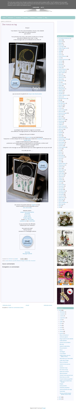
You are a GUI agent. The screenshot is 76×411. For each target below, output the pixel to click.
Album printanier (63, 373)
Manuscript (61, 111)
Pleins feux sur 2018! (64, 377)
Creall (60, 58)
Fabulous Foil (62, 77)
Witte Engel (61, 204)
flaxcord (60, 79)
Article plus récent (7, 305)
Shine (60, 160)
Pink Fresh (61, 140)
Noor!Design (61, 121)
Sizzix (60, 161)
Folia (60, 82)
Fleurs (61, 350)
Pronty (60, 148)
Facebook (18, 17)
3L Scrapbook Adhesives (64, 38)
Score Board (61, 157)
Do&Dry (60, 67)
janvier (61, 333)
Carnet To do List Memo (65, 342)
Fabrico (60, 74)
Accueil (27, 305)
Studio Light (61, 173)
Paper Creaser (62, 126)
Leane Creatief (62, 110)
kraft (30, 221)
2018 (60, 310)
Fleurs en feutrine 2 (64, 335)
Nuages (61, 384)
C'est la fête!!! (63, 353)
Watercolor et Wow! (64, 371)
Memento (61, 118)
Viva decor (61, 196)
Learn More (36, 7)
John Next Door (62, 103)
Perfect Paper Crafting (64, 139)
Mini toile (62, 344)
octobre (62, 315)
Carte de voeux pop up (65, 364)
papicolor (61, 129)
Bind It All (61, 41)
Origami (60, 124)
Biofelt (60, 43)
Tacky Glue (61, 176)
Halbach (60, 90)
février (61, 331)
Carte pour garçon (64, 337)
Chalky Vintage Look (63, 48)
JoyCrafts (15, 260)
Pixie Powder (62, 142)
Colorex (60, 54)
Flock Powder (62, 80)
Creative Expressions (63, 59)
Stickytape (61, 171)
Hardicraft (61, 92)
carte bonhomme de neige (66, 389)
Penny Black (61, 137)
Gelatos (60, 85)
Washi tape (61, 199)
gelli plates (61, 87)
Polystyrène (61, 144)
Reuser (60, 153)
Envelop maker (62, 71)
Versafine (61, 189)
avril (61, 327)
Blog (46, 17)
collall (60, 51)
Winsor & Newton (63, 202)
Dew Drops (61, 66)
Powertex (61, 145)
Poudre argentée (27, 218)
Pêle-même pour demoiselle (66, 358)
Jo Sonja (60, 101)
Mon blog (27, 252)
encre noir (28, 137)
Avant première (63, 385)
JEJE (59, 100)
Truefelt (60, 179)
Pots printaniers (63, 348)
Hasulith (60, 93)
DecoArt (60, 62)
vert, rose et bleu (29, 219)
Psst (60, 150)
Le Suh (60, 108)
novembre (62, 314)
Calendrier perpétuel (64, 387)
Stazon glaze (61, 170)
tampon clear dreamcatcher (35, 94)
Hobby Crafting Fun (63, 95)
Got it (42, 7)
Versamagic (61, 192)
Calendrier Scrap (63, 367)
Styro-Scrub (61, 175)
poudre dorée (27, 140)
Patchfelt (61, 132)
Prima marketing (62, 147)
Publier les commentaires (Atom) (16, 307)
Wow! (60, 205)
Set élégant (62, 351)
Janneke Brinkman (63, 98)
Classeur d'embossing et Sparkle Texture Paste (65, 394)
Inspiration (39, 17)
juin (61, 323)
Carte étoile (62, 391)
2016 (60, 399)
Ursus (60, 183)
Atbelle (60, 40)
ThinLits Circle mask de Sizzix (66, 375)
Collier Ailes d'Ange (64, 360)
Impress (60, 97)
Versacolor (61, 186)
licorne (61, 366)
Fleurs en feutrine (64, 362)
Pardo (60, 131)
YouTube (25, 17)
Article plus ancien (48, 305)
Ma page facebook (27, 253)
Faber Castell (61, 72)
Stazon (60, 168)
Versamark (33, 260)
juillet (61, 321)
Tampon (60, 178)
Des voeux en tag (64, 369)
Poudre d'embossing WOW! (66, 379)
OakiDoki (61, 123)
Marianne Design (20, 260)
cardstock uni (23, 221)
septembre (62, 317)
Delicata (60, 64)
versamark (39, 138)
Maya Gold (61, 114)
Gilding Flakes (62, 88)
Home (4, 17)
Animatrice (10, 17)
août (61, 319)
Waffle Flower (62, 197)
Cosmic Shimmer (9, 260)
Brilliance (61, 45)
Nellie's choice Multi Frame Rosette (66, 381)
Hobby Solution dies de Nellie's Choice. (65, 356)
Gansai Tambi (62, 84)
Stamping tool (62, 165)
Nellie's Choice (62, 119)
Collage (60, 49)
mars (61, 329)
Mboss (60, 116)
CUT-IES (60, 61)
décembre (62, 312)
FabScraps (61, 75)
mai (61, 325)
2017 (60, 397)
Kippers (60, 106)
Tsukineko (61, 181)
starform (60, 166)
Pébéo (60, 135)
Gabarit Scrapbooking (64, 346)
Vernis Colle (61, 184)
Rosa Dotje (61, 155)
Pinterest (32, 17)
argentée (34, 205)
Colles (60, 53)
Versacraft (61, 187)
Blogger (44, 408)
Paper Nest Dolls (62, 127)
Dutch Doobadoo (62, 69)
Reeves (60, 152)
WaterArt (61, 200)
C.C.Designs (61, 46)
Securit (60, 158)
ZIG (59, 207)
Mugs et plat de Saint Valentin (66, 338)
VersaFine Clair (27, 260)
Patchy (60, 134)
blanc (33, 221)
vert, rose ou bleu (27, 207)
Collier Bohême (63, 340)
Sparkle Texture (62, 163)
